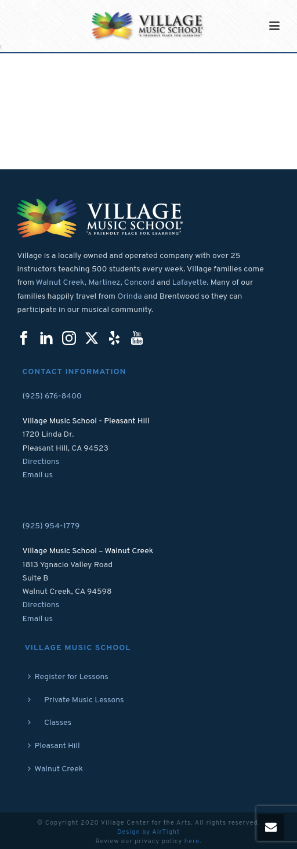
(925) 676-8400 (52, 396)
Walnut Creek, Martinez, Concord (95, 283)
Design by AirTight (148, 832)
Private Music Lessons (76, 700)
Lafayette (189, 283)
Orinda (129, 297)
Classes (50, 723)
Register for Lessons (68, 677)
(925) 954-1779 (51, 526)
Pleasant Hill (54, 746)
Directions (41, 462)
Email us (38, 475)
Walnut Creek (56, 769)
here (192, 841)
